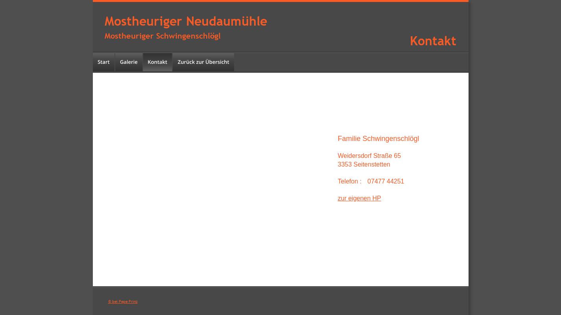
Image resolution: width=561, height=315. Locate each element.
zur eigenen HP (359, 198)
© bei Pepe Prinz (123, 301)
